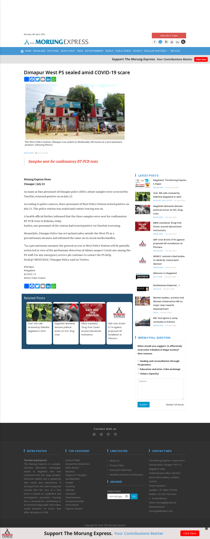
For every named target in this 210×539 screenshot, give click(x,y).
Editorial (53, 51)
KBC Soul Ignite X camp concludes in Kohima (165, 320)
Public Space (123, 51)
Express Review (74, 508)
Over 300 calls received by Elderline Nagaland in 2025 (38, 327)
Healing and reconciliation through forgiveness (158, 362)
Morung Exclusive (162, 201)
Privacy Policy (117, 465)
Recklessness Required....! (166, 285)
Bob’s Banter (72, 467)
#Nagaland (29, 270)
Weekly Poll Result (175, 404)
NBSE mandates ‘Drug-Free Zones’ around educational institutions (167, 226)
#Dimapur (29, 266)
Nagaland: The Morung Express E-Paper (169, 182)
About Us (114, 460)
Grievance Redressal (120, 469)
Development (73, 478)
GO (134, 496)
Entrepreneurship (75, 501)
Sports (137, 51)
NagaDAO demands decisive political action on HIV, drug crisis (168, 210)
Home (28, 51)
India (80, 51)
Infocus (175, 51)
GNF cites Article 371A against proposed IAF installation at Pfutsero (116, 331)
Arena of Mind (73, 460)
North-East (68, 51)
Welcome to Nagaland (165, 273)
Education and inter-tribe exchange (159, 369)
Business (70, 471)
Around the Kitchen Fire (78, 463)
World (109, 51)
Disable (69, 482)
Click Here (201, 59)
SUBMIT (143, 404)
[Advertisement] (105, 15)
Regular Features (156, 51)
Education (71, 493)
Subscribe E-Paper (169, 35)
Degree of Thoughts (76, 474)
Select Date (114, 491)
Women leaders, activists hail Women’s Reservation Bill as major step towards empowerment (168, 303)
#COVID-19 (30, 274)
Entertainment (94, 51)
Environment (72, 504)
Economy (70, 486)
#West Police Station (35, 277)
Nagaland (39, 51)
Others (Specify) (148, 373)
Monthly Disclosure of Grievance (126, 474)
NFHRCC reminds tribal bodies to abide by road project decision (169, 260)
